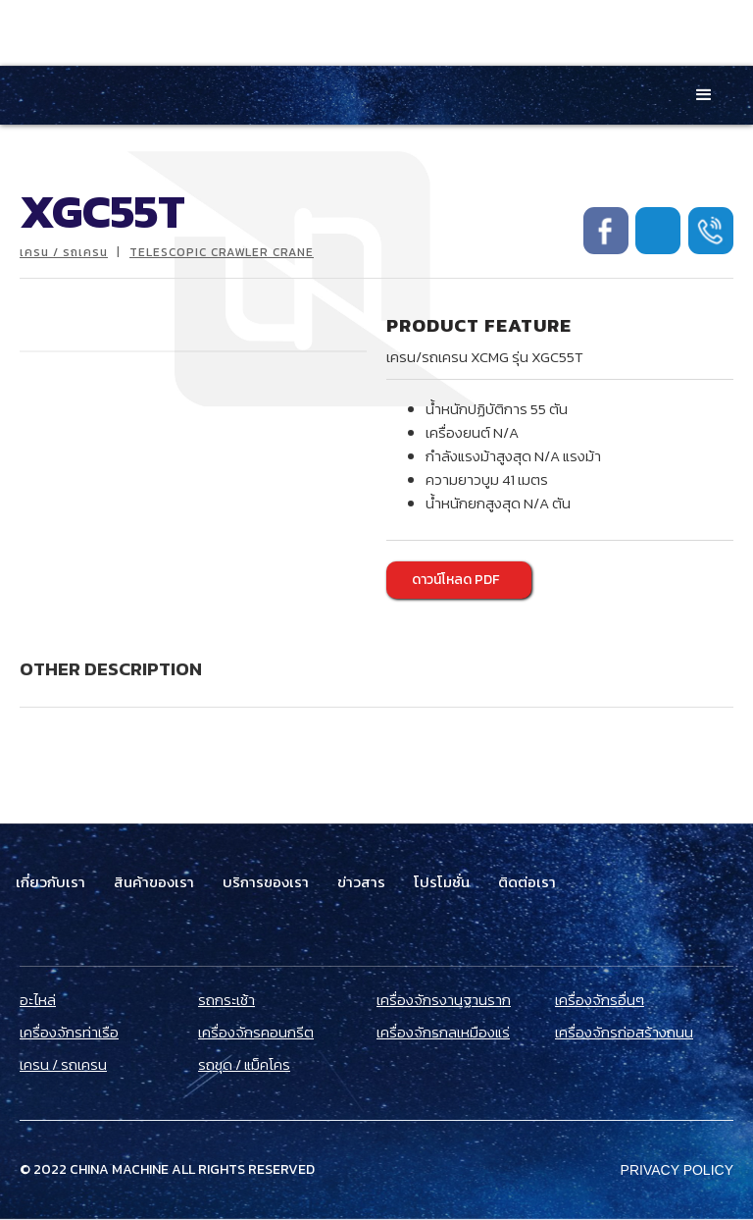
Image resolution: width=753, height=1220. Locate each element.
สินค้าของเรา (154, 882)
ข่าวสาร (361, 882)
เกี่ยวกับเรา (50, 882)
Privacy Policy (677, 1170)
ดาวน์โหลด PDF (455, 579)
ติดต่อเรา (527, 882)
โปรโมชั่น (442, 882)
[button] (704, 95)
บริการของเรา (266, 882)
